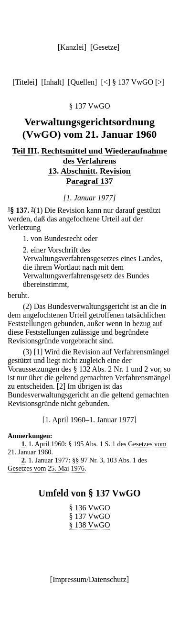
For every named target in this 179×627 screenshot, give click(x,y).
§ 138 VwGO (89, 525)
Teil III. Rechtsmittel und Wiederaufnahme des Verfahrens (89, 155)
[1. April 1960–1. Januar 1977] (89, 420)
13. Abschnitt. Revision (89, 171)
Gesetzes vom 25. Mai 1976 (46, 468)
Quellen (82, 82)
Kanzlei (72, 47)
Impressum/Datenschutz (89, 579)
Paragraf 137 (89, 181)
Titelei (25, 82)
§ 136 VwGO (89, 508)
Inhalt (52, 82)
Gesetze (105, 47)
